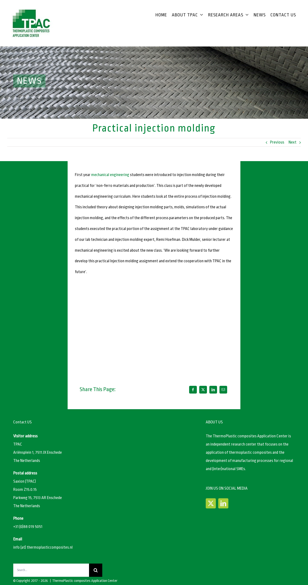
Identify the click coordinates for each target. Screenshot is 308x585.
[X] (203, 390)
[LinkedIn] (213, 390)
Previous (277, 142)
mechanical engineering (110, 174)
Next (292, 142)
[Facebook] (193, 390)
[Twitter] (211, 503)
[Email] (223, 390)
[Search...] (51, 570)
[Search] (95, 570)
